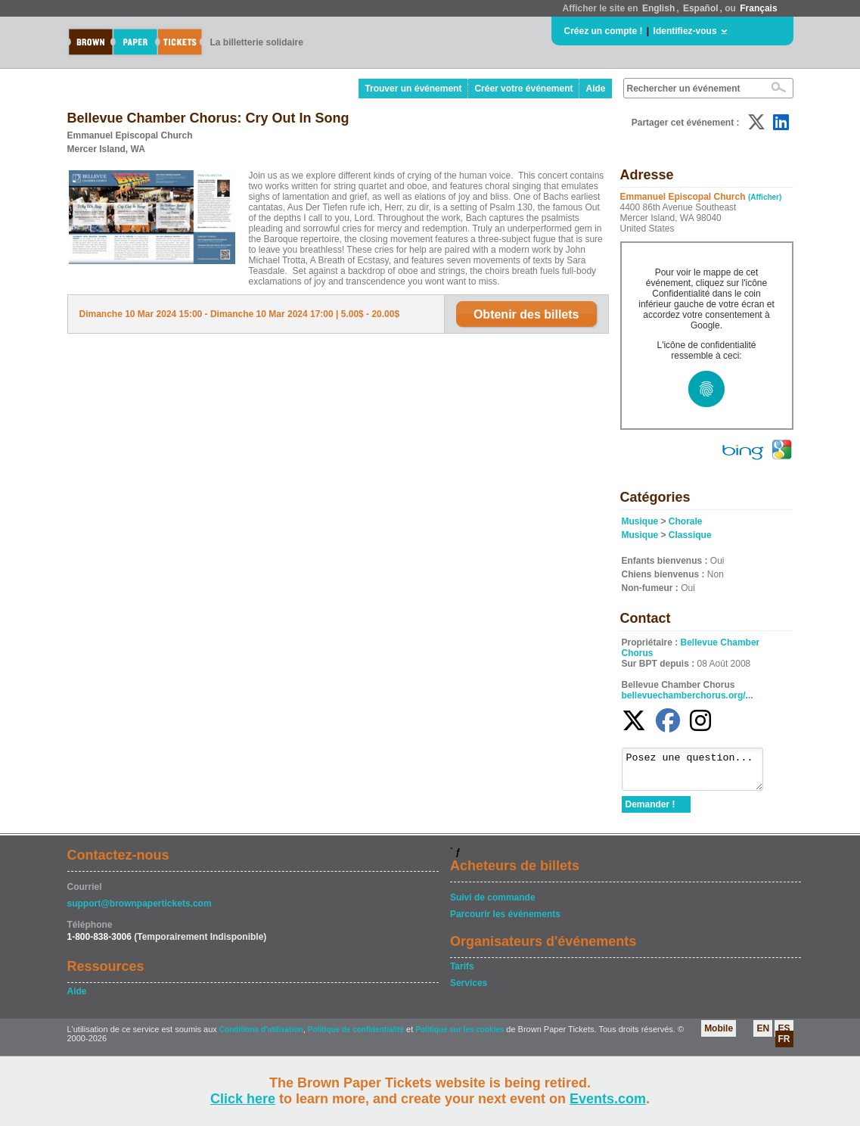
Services (468, 989)
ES (784, 1035)
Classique (690, 535)
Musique (640, 521)
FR (784, 1045)
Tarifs (462, 973)
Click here (242, 1098)
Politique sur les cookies (460, 1036)
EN (762, 1035)
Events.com (608, 1098)
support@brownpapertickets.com (139, 910)
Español (701, 8)
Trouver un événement (413, 88)
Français (758, 8)
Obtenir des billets (526, 314)
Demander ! (650, 811)
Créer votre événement (523, 88)
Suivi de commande (493, 904)
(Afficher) (764, 197)
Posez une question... (700, 773)
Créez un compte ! (603, 31)
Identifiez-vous (685, 31)
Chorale (686, 521)
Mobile (718, 1035)
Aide (595, 88)
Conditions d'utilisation (261, 1036)
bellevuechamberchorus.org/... (687, 695)
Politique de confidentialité (356, 1036)
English (658, 8)
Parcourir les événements (505, 921)
